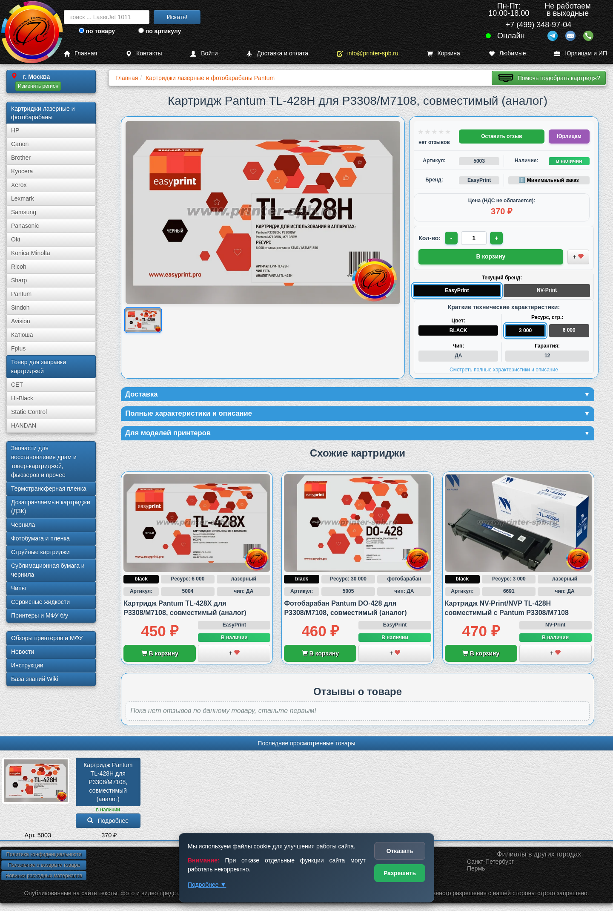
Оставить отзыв (501, 136)
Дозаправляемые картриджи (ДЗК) (50, 506)
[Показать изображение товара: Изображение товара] (143, 320)
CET (17, 384)
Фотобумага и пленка (40, 538)
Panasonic (25, 225)
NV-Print (547, 289)
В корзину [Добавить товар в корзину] (491, 256)
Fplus (18, 348)
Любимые (507, 53)
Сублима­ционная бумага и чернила (48, 570)
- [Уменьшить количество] (452, 238)
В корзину (159, 655)
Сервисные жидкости (40, 601)
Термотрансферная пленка (48, 488)
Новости (22, 651)
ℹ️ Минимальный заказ (549, 180)
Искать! (177, 17)
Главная (80, 53)
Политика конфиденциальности (43, 856)
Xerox (19, 184)
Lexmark (22, 198)
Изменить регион (38, 86)
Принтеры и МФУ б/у (39, 615)
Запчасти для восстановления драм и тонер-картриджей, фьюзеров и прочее (44, 461)
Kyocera (22, 171)
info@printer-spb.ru (367, 53)
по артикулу (159, 31)
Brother (21, 157)
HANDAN (23, 425)
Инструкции (27, 665)
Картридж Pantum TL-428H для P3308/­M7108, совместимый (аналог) (108, 783)
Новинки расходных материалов (44, 877)
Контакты (144, 53)
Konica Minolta (30, 253)
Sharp (19, 280)
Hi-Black (22, 398)
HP (15, 130)
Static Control (29, 411)
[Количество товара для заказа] (474, 238)
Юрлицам (569, 136)
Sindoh (20, 307)
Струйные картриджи (40, 552)
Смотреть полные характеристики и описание (504, 369)
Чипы (18, 588)
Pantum (21, 293)
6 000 (569, 329)
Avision (20, 321)
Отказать (400, 851)
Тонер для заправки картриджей (38, 366)
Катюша (22, 334)
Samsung (23, 212)
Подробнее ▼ (207, 884)
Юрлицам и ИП (580, 53)
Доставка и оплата (277, 53)
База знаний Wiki (34, 678)
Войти (204, 53)
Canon (20, 144)
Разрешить (400, 873)
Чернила (23, 524)
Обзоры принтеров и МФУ (47, 638)
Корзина (443, 53)
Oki (15, 239)
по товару (97, 31)
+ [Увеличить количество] (497, 238)
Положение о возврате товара (44, 867)
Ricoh (18, 266)
